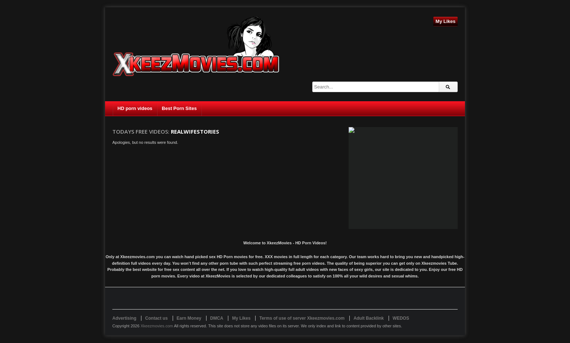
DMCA (216, 318)
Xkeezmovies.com (157, 326)
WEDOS (401, 318)
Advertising (124, 318)
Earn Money (189, 318)
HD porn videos (134, 108)
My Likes (445, 21)
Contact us (156, 318)
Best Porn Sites (179, 108)
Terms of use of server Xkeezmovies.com (302, 318)
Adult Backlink (368, 318)
